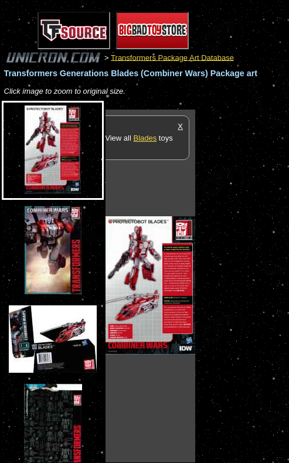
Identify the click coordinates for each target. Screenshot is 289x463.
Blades (145, 138)
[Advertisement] (242, 285)
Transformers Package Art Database (172, 57)
